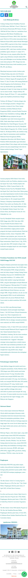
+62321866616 (14, 562)
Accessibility (8, 573)
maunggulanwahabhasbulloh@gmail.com (14, 563)
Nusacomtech (14, 567)
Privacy (14, 573)
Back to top (14, 576)
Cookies (20, 573)
